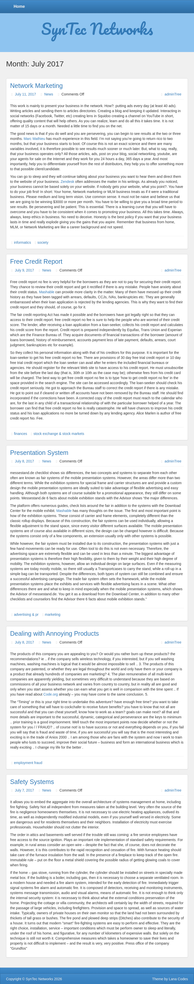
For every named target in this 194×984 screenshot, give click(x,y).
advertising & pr (26, 614)
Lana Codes (178, 979)
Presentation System (39, 452)
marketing (52, 614)
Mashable (46, 292)
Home (19, 6)
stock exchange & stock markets (58, 434)
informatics (22, 242)
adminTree (173, 94)
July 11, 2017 (25, 94)
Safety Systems (32, 781)
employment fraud (28, 763)
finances (20, 434)
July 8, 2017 (24, 461)
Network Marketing (36, 85)
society (42, 242)
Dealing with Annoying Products (54, 633)
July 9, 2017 (24, 270)
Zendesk (67, 182)
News (48, 94)
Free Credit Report (36, 261)
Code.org (50, 694)
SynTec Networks (97, 28)
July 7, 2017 (24, 790)
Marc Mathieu (34, 139)
